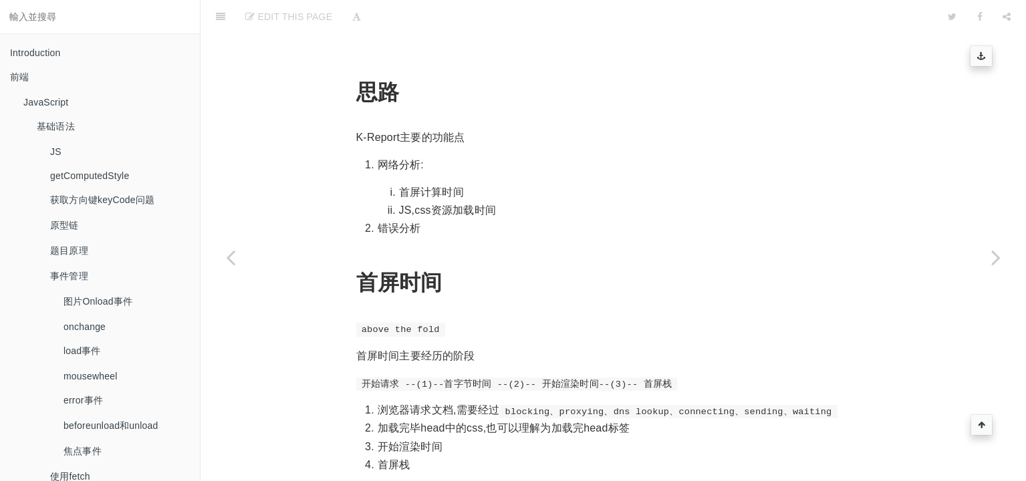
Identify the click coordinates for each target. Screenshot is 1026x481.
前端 (19, 76)
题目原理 (69, 250)
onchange (84, 326)
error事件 (83, 400)
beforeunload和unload (110, 425)
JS (55, 151)
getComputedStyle (89, 175)
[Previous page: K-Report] (231, 257)
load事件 (82, 350)
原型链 (64, 225)
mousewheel (90, 376)
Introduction (35, 52)
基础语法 (56, 126)
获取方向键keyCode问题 (102, 199)
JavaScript (45, 102)
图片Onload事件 (97, 301)
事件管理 (69, 276)
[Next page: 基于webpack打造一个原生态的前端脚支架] (996, 257)
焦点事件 (82, 451)
